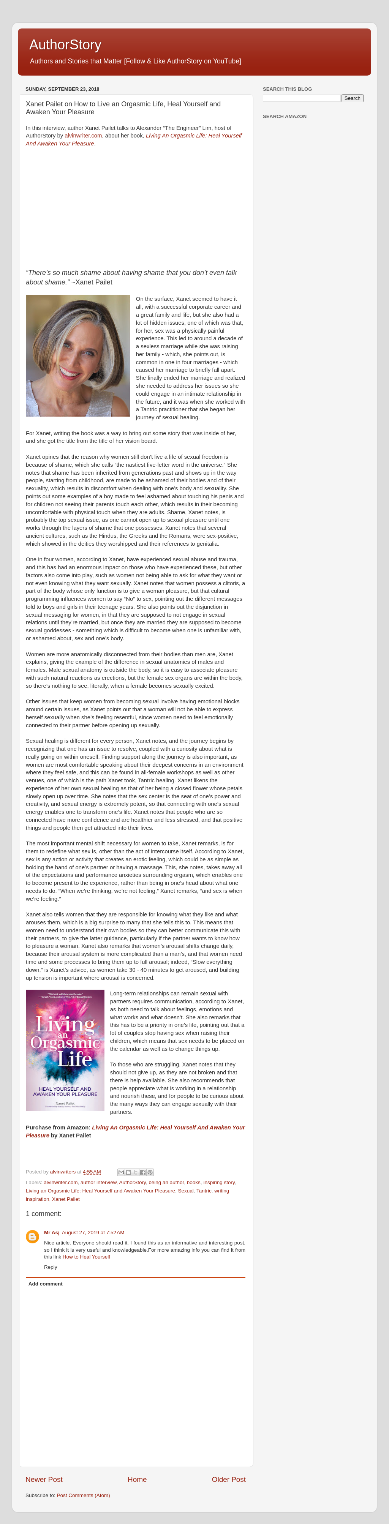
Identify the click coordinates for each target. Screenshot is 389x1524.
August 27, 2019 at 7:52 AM (93, 1232)
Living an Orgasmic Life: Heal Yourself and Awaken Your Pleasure (100, 1191)
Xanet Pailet (66, 1199)
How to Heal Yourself (86, 1257)
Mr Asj (52, 1232)
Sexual (186, 1191)
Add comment (45, 1284)
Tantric (204, 1191)
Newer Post (44, 1479)
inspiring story (218, 1182)
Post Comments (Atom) (83, 1495)
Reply (50, 1267)
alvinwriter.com (83, 136)
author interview (99, 1182)
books (194, 1182)
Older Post (229, 1479)
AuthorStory (65, 44)
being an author (166, 1182)
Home (137, 1479)
